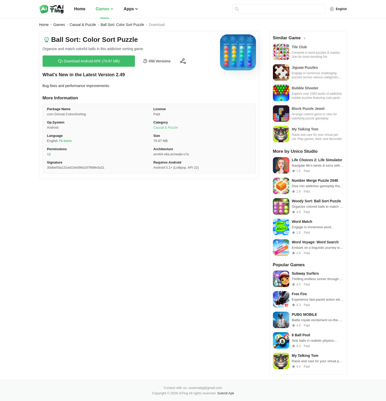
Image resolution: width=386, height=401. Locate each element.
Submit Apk (225, 393)
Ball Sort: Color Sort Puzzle (122, 25)
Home (79, 9)
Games (104, 9)
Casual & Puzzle (83, 25)
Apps (131, 9)
